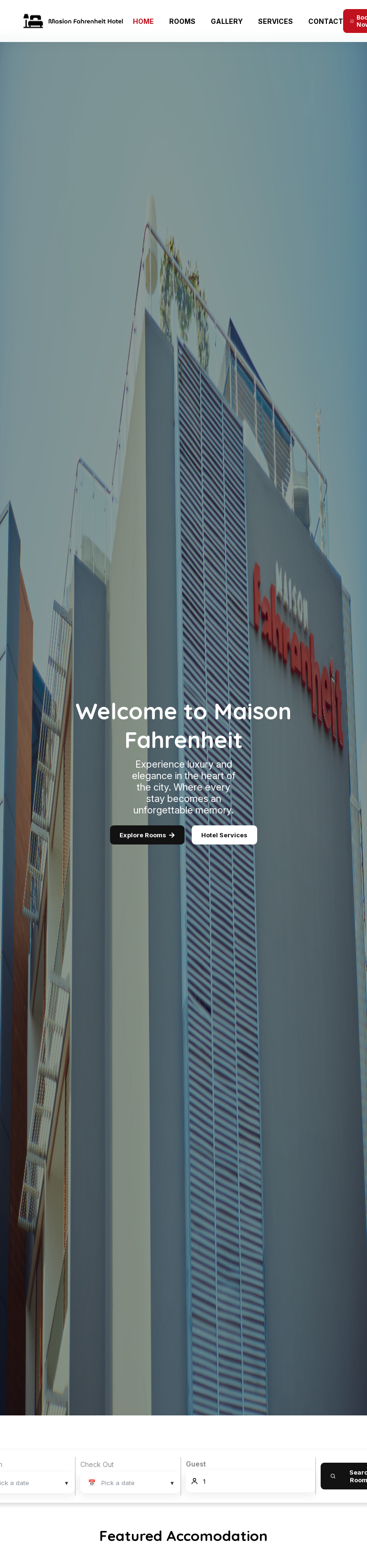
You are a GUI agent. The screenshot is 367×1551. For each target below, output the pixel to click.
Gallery (227, 21)
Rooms (182, 21)
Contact (325, 21)
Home (143, 21)
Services (275, 21)
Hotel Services (224, 835)
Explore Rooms (147, 835)
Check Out (97, 1464)
